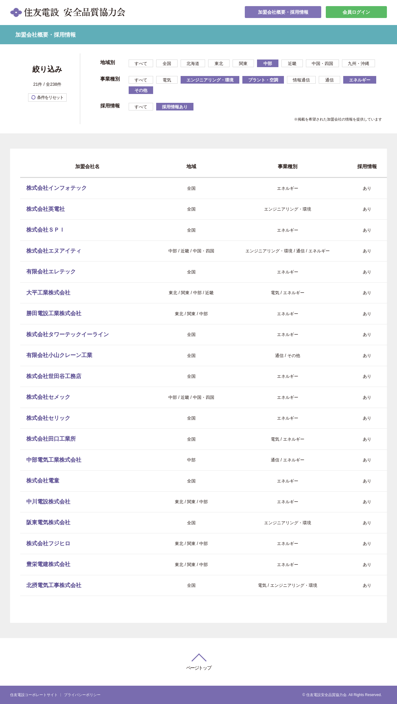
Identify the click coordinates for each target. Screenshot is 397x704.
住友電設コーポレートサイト (34, 695)
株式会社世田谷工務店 (53, 376)
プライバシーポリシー (82, 695)
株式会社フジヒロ (48, 543)
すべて (140, 63)
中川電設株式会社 (48, 502)
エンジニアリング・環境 (209, 80)
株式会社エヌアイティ (53, 251)
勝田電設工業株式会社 (53, 313)
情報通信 (301, 80)
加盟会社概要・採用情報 (283, 12)
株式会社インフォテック (56, 188)
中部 (267, 63)
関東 (243, 63)
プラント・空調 (263, 80)
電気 (167, 80)
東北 (219, 63)
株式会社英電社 (45, 209)
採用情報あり (175, 106)
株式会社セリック (48, 418)
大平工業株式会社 (48, 293)
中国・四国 (322, 63)
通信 (329, 80)
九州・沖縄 (358, 63)
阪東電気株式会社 (48, 522)
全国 (167, 63)
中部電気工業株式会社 (53, 460)
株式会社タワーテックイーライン (67, 334)
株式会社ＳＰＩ (45, 230)
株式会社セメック (48, 397)
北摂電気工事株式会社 (53, 585)
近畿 (292, 63)
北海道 (192, 63)
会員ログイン (356, 12)
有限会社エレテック (51, 272)
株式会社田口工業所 (51, 439)
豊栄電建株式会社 (48, 564)
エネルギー (359, 80)
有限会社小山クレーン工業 (59, 355)
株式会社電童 (42, 481)
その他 (140, 90)
